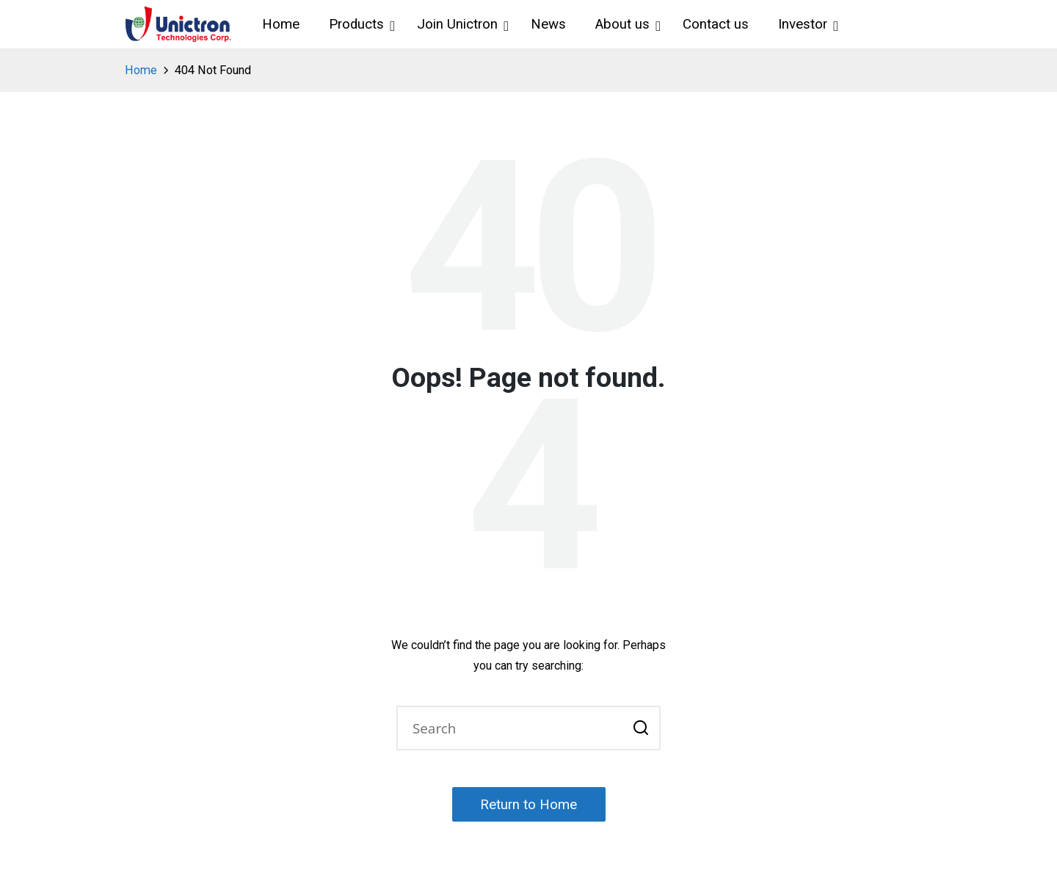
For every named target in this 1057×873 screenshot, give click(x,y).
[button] (640, 728)
